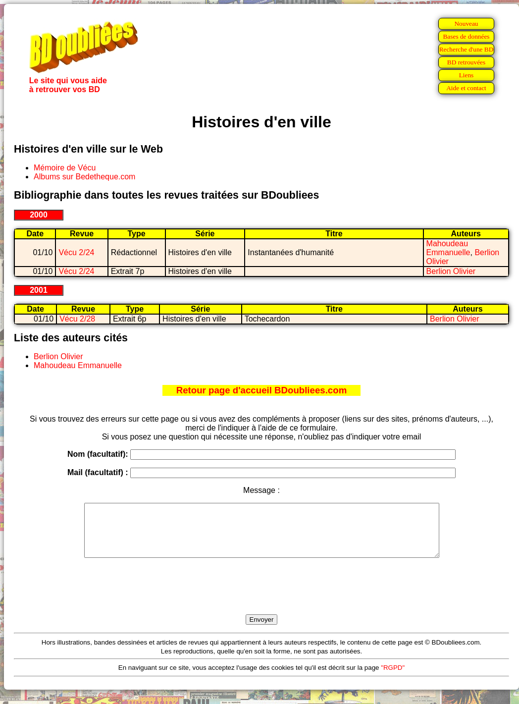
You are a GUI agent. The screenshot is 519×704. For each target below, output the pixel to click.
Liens (466, 75)
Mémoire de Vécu (65, 167)
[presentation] (261, 597)
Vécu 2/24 (76, 252)
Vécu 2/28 (77, 319)
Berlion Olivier (451, 271)
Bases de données (466, 36)
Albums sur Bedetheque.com (84, 176)
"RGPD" (393, 678)
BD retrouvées (466, 62)
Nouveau (466, 23)
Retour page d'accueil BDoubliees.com (261, 390)
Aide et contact (466, 88)
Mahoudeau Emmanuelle (448, 248)
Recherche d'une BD (466, 49)
